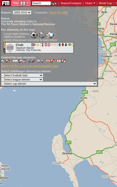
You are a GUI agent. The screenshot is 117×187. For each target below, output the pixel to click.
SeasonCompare (71, 3)
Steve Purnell (57, 12)
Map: (16, 2)
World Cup (105, 3)
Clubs (88, 3)
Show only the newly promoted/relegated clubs (29, 66)
